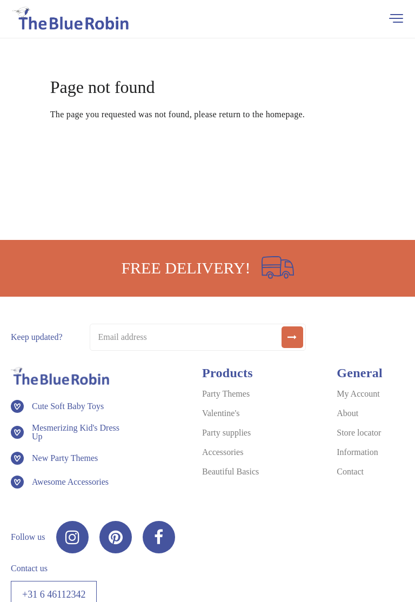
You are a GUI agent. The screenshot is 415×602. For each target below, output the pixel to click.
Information (357, 452)
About (347, 413)
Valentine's (221, 413)
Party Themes (226, 393)
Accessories (222, 452)
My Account (358, 393)
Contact (350, 471)
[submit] (292, 337)
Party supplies (226, 432)
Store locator (359, 432)
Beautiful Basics (230, 471)
